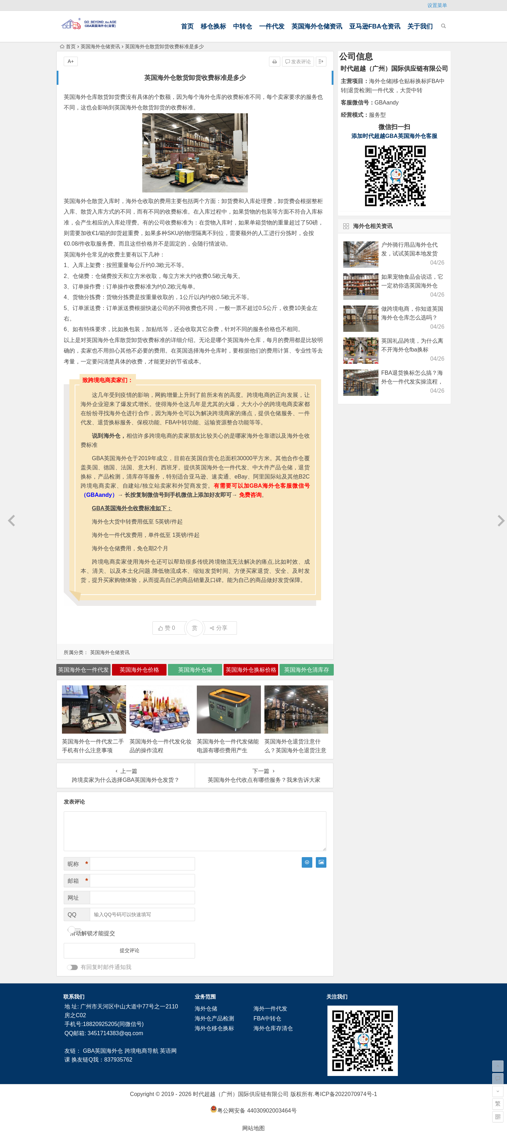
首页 (187, 26)
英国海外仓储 (195, 670)
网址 (73, 898)
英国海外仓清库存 (306, 670)
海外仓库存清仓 (273, 1028)
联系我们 (73, 997)
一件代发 (271, 26)
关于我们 (420, 26)
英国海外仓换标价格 (251, 670)
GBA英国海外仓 (103, 1051)
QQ (72, 915)
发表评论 (298, 61)
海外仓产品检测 (214, 1018)
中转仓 (242, 26)
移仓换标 (213, 26)
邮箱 (78, 880)
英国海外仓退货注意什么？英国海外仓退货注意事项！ (295, 750)
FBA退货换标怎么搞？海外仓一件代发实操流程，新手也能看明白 (412, 381)
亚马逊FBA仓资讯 (374, 26)
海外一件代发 (270, 1009)
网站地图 (253, 1128)
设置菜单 (437, 5)
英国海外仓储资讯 (317, 26)
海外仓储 (206, 1009)
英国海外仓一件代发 (83, 670)
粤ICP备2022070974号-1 (345, 1094)
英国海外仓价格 (139, 670)
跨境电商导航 (141, 1051)
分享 (218, 628)
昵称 (78, 863)
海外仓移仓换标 (214, 1028)
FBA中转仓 (267, 1018)
